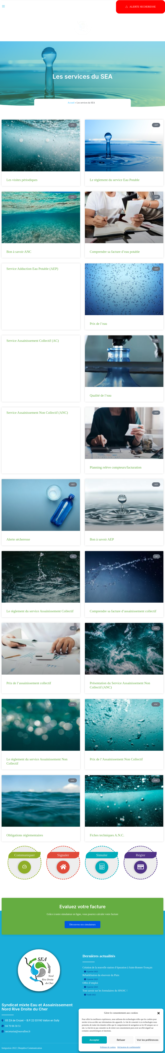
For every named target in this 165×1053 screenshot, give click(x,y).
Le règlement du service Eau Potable (114, 180)
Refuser (121, 1040)
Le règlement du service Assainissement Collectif (39, 611)
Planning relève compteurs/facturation (115, 467)
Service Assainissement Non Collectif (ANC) (37, 413)
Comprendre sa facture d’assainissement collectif (123, 611)
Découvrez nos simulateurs (82, 924)
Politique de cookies (108, 1047)
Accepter (94, 1040)
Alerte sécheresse (18, 539)
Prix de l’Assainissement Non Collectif (116, 759)
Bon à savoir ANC (18, 252)
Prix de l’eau (98, 324)
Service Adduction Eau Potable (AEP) (32, 269)
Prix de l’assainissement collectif (28, 683)
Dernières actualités (98, 956)
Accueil (71, 103)
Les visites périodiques (21, 180)
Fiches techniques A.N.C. (107, 835)
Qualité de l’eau (100, 395)
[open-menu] (3, 5)
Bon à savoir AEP (102, 539)
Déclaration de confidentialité (128, 1047)
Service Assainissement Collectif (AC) (32, 341)
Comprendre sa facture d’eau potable (115, 252)
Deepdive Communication (30, 1048)
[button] (158, 1012)
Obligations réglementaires (24, 835)
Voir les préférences (147, 1040)
